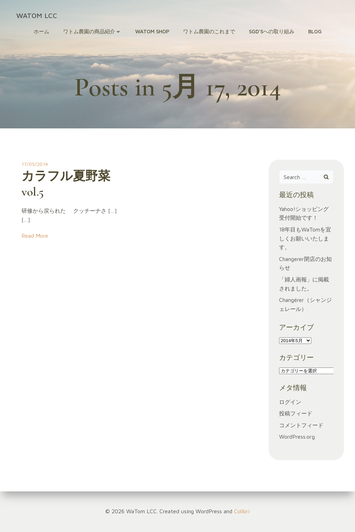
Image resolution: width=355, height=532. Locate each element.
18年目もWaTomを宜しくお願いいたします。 (305, 238)
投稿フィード (295, 413)
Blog (315, 31)
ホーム (41, 31)
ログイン (290, 402)
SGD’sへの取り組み (271, 31)
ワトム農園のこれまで (209, 31)
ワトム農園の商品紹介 (92, 31)
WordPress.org (297, 436)
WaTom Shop (152, 31)
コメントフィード (301, 425)
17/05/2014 (34, 164)
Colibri (242, 511)
